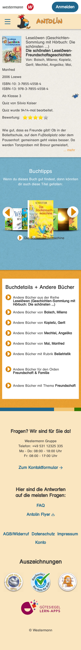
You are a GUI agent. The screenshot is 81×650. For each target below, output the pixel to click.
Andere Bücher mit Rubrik (42, 354)
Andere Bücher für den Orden (36, 369)
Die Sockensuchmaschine (44, 238)
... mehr (69, 150)
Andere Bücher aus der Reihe (44, 298)
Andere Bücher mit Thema (44, 386)
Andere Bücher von (40, 312)
